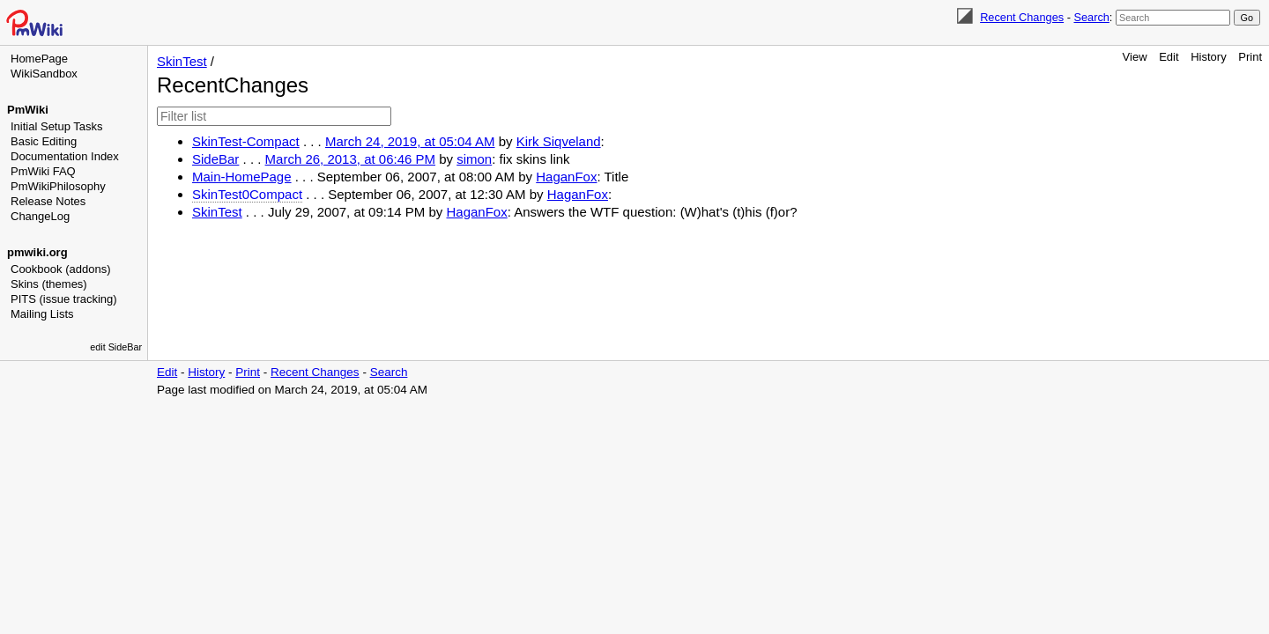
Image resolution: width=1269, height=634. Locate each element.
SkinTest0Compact (247, 194)
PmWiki (27, 109)
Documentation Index (65, 156)
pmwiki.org (37, 252)
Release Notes (48, 201)
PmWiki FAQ (43, 171)
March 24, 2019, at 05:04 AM (410, 141)
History (1208, 56)
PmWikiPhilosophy (58, 186)
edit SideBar (116, 347)
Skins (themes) (49, 284)
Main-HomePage (242, 176)
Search (1091, 17)
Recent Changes (1022, 17)
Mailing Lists (42, 314)
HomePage (39, 58)
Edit (1168, 56)
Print (1250, 56)
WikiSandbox (44, 73)
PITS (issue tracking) (64, 299)
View (1135, 56)
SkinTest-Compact (246, 141)
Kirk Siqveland (558, 141)
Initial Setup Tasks (57, 126)
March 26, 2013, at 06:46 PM (350, 158)
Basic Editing (44, 141)
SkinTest (182, 61)
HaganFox (566, 176)
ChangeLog (40, 216)
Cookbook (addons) (60, 269)
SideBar (215, 158)
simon (474, 158)
